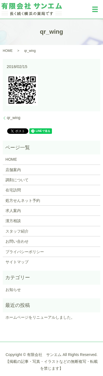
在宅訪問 (13, 190)
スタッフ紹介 (17, 231)
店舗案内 (13, 170)
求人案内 (13, 210)
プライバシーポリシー (24, 252)
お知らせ (13, 289)
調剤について (17, 180)
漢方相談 (13, 221)
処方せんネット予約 (22, 200)
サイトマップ (17, 262)
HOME (8, 51)
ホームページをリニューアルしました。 (40, 317)
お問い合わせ (17, 241)
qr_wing (13, 117)
